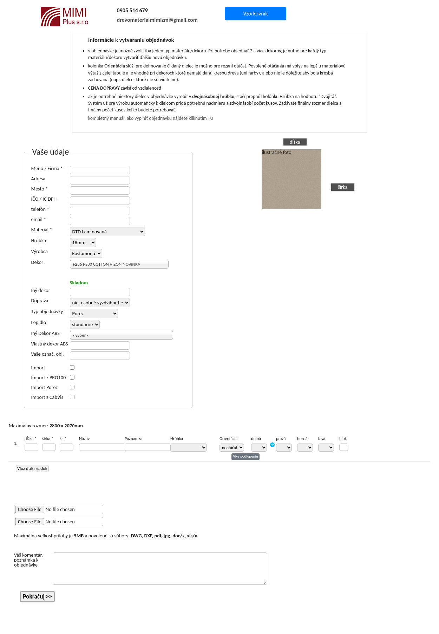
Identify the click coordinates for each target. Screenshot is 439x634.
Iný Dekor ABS (45, 333)
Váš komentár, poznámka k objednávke (28, 560)
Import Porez (44, 387)
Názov (84, 438)
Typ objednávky (47, 311)
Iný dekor (40, 290)
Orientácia (228, 438)
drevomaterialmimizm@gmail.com (157, 20)
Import (38, 367)
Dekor (37, 262)
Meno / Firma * (47, 168)
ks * (63, 438)
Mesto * (39, 188)
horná (302, 438)
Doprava (39, 300)
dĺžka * (31, 438)
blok (343, 438)
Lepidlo (38, 322)
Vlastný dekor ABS (49, 343)
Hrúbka (38, 240)
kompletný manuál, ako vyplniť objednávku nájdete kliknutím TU (150, 118)
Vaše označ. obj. (47, 353)
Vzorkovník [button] (255, 13)
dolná (256, 438)
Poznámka (133, 438)
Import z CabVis (47, 397)
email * (38, 219)
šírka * (47, 438)
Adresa (38, 178)
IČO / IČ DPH (44, 198)
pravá (281, 438)
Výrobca (39, 251)
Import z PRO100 (48, 377)
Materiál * (41, 229)
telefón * (40, 209)
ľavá (321, 438)
